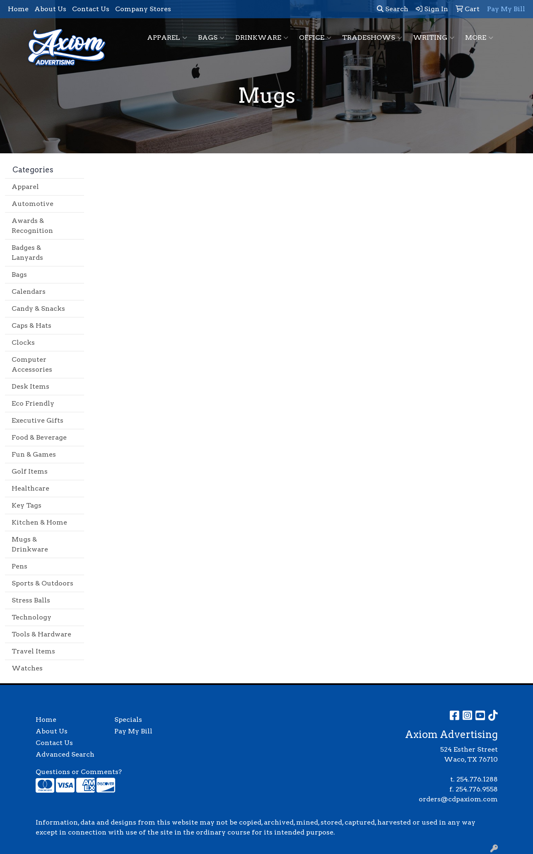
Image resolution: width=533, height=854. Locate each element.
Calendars (29, 291)
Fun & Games (34, 454)
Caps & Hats (31, 325)
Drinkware (261, 38)
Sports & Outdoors (42, 583)
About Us (50, 9)
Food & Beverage (39, 437)
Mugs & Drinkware (30, 544)
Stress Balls (31, 600)
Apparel (167, 38)
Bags (211, 38)
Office (315, 38)
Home (18, 9)
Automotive (32, 204)
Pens (19, 566)
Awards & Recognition (32, 226)
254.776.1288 (477, 779)
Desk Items (30, 386)
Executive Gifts (37, 420)
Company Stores (143, 9)
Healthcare (30, 488)
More (479, 38)
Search (392, 9)
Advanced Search (65, 754)
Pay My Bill (133, 731)
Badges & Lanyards (27, 252)
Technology (31, 617)
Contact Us (90, 9)
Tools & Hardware (41, 634)
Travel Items (33, 651)
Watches (27, 668)
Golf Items (30, 471)
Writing (433, 38)
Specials (128, 719)
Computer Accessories (32, 364)
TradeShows (372, 38)
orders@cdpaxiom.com (458, 799)
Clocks (23, 342)
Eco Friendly (33, 403)
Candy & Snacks (38, 308)
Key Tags (26, 505)
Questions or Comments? (79, 772)
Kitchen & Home (39, 522)
